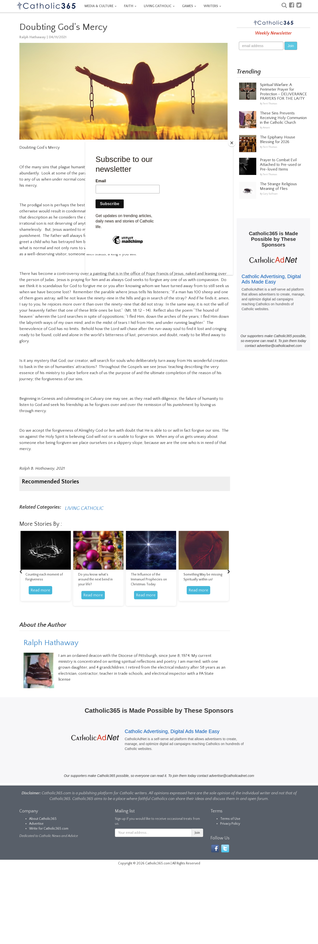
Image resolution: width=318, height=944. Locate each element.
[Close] (231, 143)
